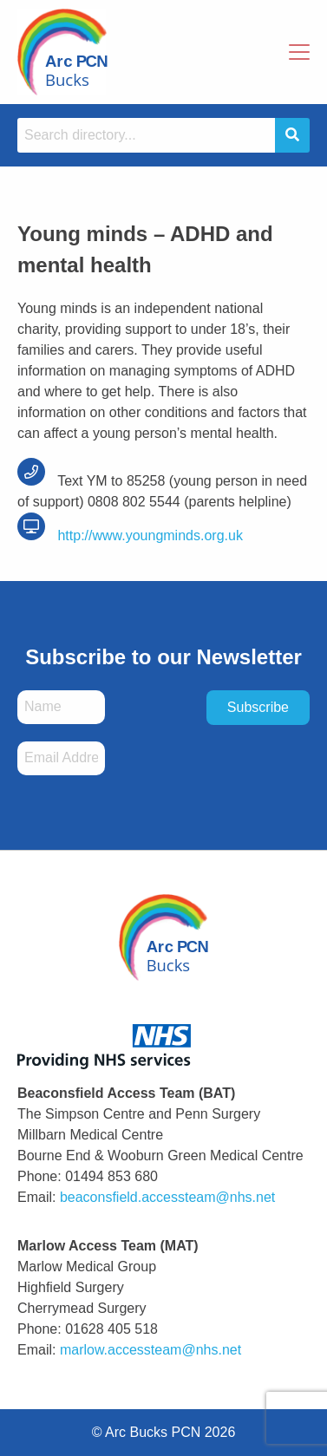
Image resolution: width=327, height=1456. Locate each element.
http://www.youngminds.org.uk (130, 535)
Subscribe (258, 707)
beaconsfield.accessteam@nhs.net (167, 1197)
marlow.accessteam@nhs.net (150, 1349)
